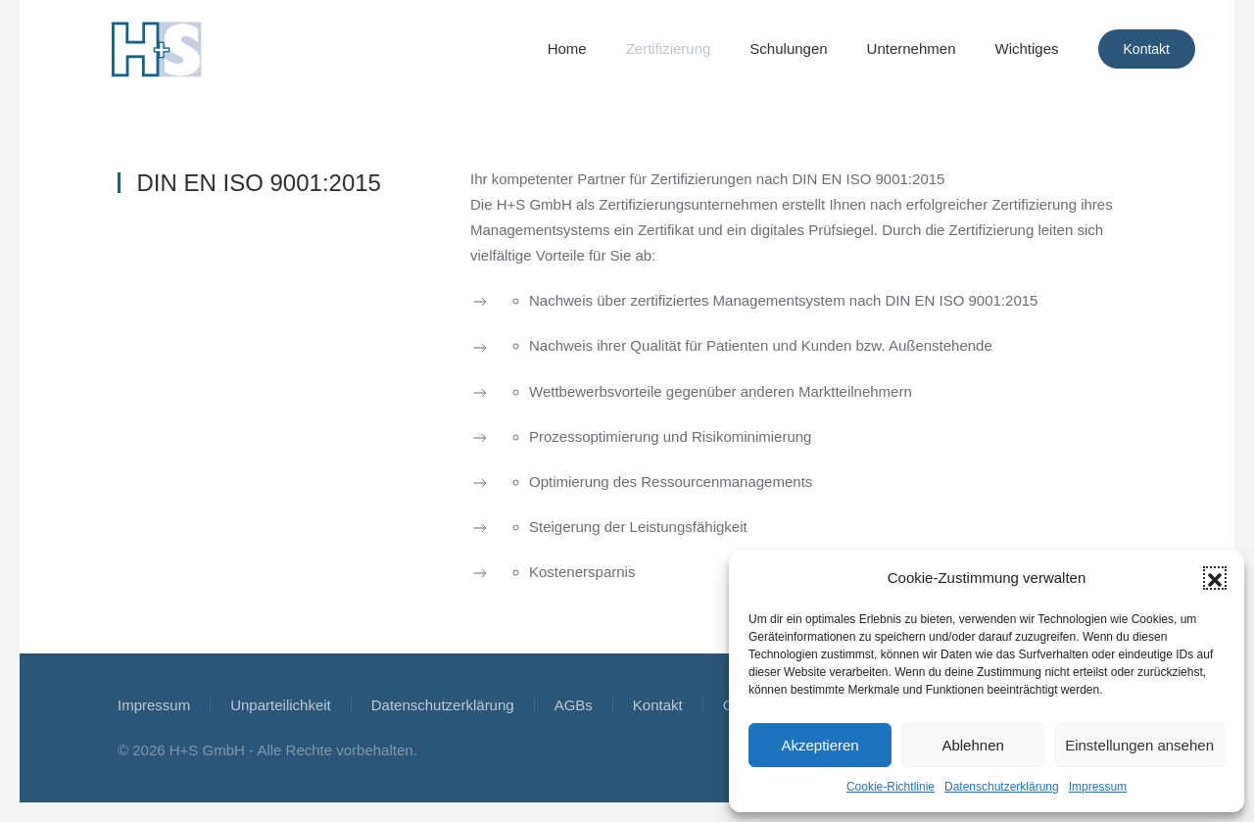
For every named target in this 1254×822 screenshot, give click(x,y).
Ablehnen (972, 745)
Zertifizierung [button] (668, 48)
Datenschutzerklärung (1001, 787)
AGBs (574, 705)
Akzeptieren (819, 745)
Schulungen (788, 48)
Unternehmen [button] (911, 48)
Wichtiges (1026, 48)
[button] (1215, 578)
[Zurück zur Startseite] (157, 49)
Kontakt (1147, 49)
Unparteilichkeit (280, 705)
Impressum (1098, 787)
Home (567, 48)
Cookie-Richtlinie (890, 787)
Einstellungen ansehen (1139, 745)
